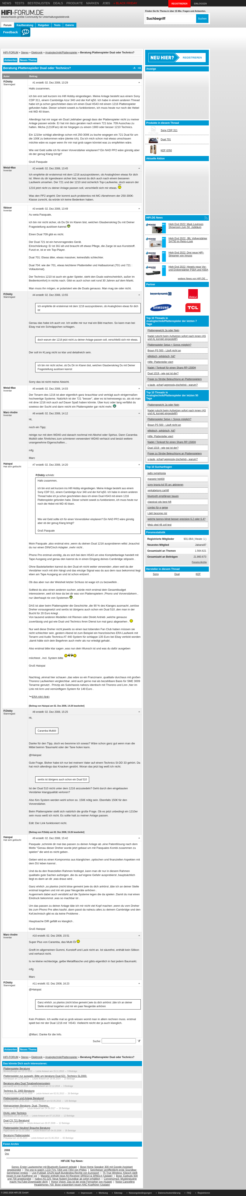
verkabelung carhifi (158, 490)
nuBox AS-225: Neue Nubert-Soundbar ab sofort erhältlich (67, 1178)
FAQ (189, 1193)
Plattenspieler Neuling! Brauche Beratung (26, 1127)
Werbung (103, 1193)
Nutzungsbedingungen (140, 1193)
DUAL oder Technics (15, 1113)
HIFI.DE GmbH (21, 1193)
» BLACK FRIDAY (125, 3)
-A (134, 68)
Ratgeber (43, 25)
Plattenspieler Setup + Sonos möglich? (169, 344)
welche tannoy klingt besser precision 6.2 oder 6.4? (176, 519)
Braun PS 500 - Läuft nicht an (164, 350)
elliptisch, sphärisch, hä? (161, 356)
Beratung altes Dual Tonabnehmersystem (26, 1083)
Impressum (86, 1193)
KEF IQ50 (166, 150)
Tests (19, 3)
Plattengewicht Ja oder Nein (163, 330)
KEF (198, 574)
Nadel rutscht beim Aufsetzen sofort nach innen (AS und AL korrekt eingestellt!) (177, 338)
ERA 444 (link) (40, 696)
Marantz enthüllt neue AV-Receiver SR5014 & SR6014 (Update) (77, 1175)
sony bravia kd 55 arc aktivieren (165, 484)
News (6, 3)
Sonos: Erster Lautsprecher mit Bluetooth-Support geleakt (44, 1166)
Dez (7, 1153)
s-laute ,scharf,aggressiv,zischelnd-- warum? (173, 384)
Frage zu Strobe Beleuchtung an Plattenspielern (175, 379)
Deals (58, 3)
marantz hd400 (156, 479)
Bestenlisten (39, 3)
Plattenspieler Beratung (16, 1068)
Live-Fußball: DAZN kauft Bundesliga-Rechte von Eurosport (65, 1172)
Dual (177, 574)
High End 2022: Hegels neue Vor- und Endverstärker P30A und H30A (188, 268)
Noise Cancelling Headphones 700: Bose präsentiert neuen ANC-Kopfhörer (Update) (84, 1183)
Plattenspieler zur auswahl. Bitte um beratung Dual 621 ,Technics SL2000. (45, 1076)
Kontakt (71, 1193)
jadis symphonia (157, 473)
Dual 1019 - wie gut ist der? (163, 373)
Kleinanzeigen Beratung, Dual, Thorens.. (26, 1105)
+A (139, 68)
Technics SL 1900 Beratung (18, 1090)
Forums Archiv (199, 562)
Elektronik (37, 52)
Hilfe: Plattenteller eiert (160, 362)
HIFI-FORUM (10, 52)
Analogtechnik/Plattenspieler (61, 52)
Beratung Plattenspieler (16, 1135)
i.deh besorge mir (157, 513)
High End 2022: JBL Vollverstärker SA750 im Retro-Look (188, 240)
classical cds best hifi (159, 501)
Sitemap (118, 1193)
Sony (156, 574)
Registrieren (204, 1193)
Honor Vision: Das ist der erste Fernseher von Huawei (81, 1181)
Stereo (24, 52)
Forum (7, 25)
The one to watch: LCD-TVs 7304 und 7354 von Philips (55, 1169)
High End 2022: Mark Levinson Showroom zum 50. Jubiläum (186, 226)
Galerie (69, 25)
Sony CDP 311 (169, 130)
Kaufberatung (25, 25)
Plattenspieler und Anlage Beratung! (23, 1098)
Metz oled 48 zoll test (159, 524)
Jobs (106, 3)
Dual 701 (166, 139)
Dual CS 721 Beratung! (16, 1120)
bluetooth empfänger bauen (163, 496)
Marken (92, 3)
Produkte (74, 3)
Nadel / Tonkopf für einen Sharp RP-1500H (172, 367)
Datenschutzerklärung (169, 1193)
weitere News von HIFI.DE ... (193, 278)
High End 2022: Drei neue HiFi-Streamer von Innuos (186, 254)
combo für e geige (158, 507)
